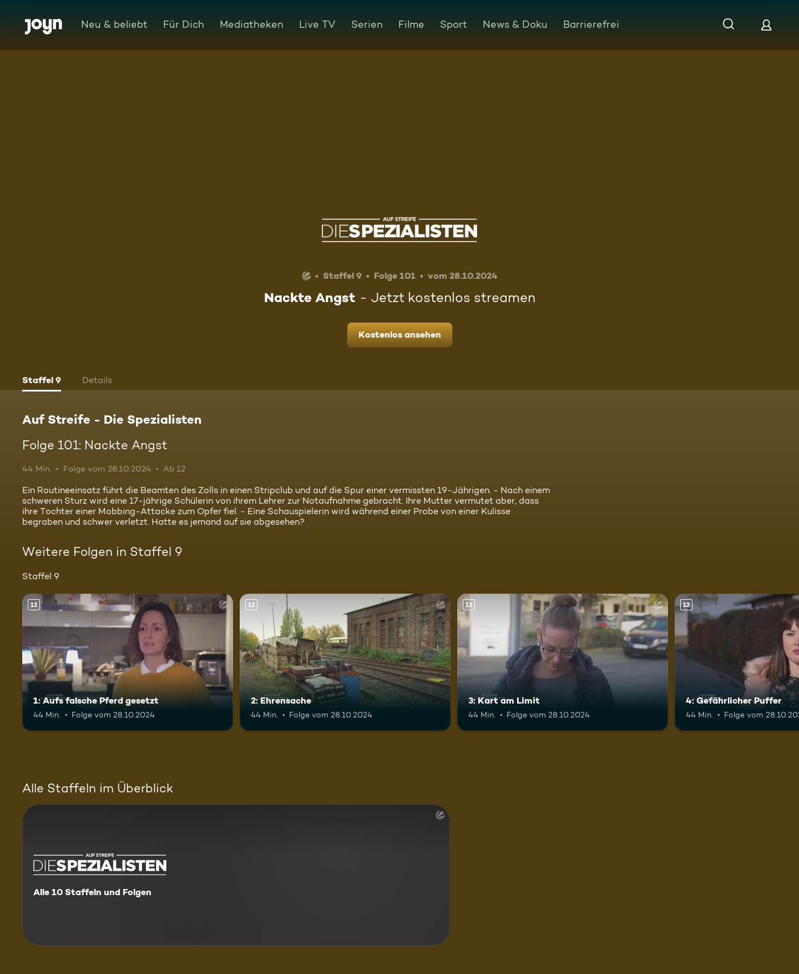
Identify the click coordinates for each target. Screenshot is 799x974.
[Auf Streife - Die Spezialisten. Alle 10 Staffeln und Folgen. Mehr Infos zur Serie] (236, 875)
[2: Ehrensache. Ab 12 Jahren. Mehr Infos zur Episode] (345, 662)
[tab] (41, 381)
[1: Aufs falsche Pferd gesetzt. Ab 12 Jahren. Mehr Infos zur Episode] (127, 662)
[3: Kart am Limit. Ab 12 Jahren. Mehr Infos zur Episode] (562, 662)
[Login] (766, 24)
